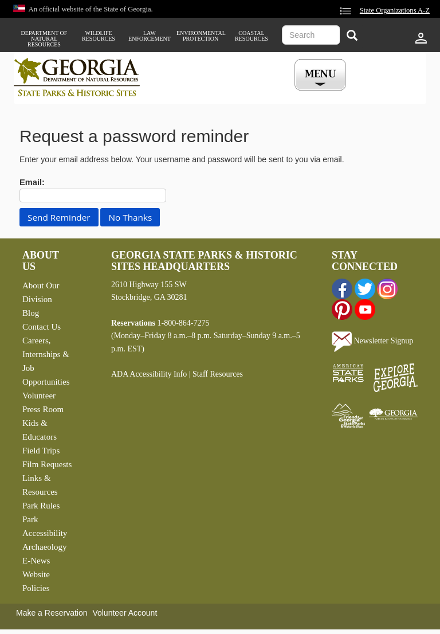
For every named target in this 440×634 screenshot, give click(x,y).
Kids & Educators (39, 429)
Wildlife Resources (98, 36)
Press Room (43, 409)
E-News (36, 560)
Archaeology (44, 546)
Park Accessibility (44, 526)
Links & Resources (40, 484)
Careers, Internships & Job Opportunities (46, 361)
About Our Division (41, 292)
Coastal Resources (251, 36)
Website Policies (36, 581)
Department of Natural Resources (44, 39)
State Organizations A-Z (395, 10)
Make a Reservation (52, 612)
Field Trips (41, 450)
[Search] (352, 36)
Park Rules (41, 505)
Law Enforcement (149, 36)
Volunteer (39, 395)
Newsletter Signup (372, 340)
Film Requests (47, 464)
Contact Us (41, 326)
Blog (30, 313)
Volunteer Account (124, 612)
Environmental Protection (200, 36)
